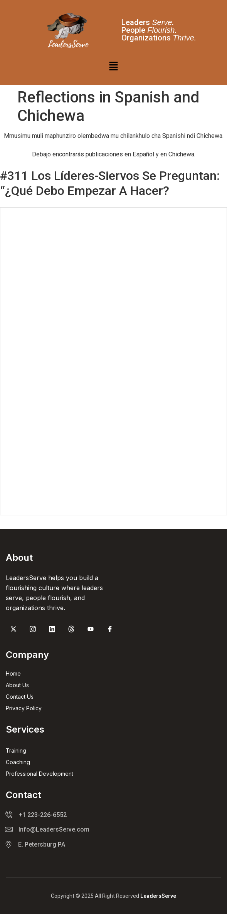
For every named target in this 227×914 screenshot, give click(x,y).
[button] (113, 66)
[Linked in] (52, 629)
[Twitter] (13, 629)
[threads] (71, 629)
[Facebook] (110, 629)
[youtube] (90, 629)
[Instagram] (32, 629)
